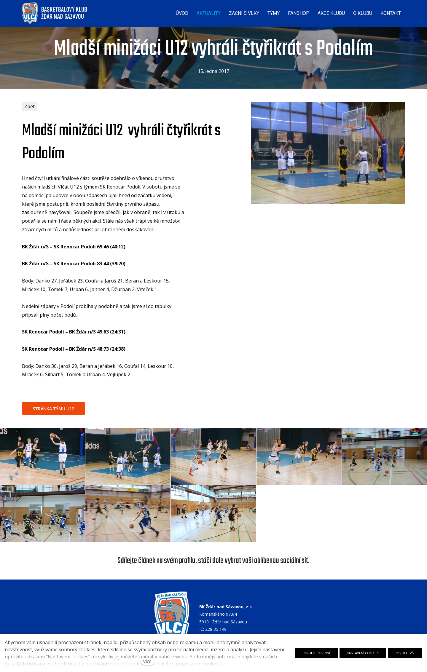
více (147, 661)
